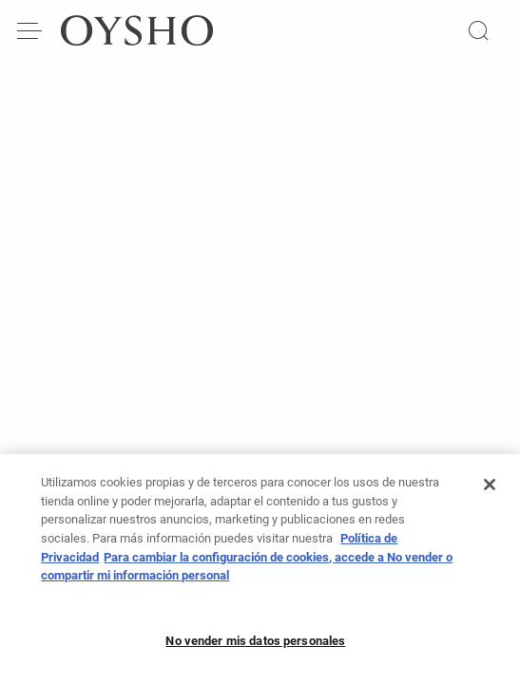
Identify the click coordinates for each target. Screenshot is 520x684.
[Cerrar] (489, 490)
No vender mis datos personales (255, 645)
